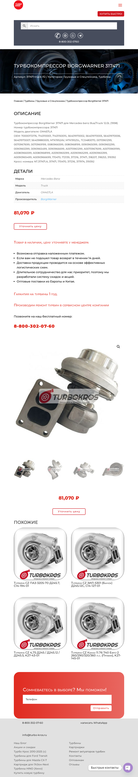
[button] (118, 346)
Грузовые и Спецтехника (80, 76)
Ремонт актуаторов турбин (87, 751)
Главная (18, 101)
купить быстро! (111, 13)
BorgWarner (49, 199)
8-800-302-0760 (69, 41)
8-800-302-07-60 (34, 326)
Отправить (101, 708)
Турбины (104, 76)
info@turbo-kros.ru (34, 735)
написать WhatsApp (93, 722)
